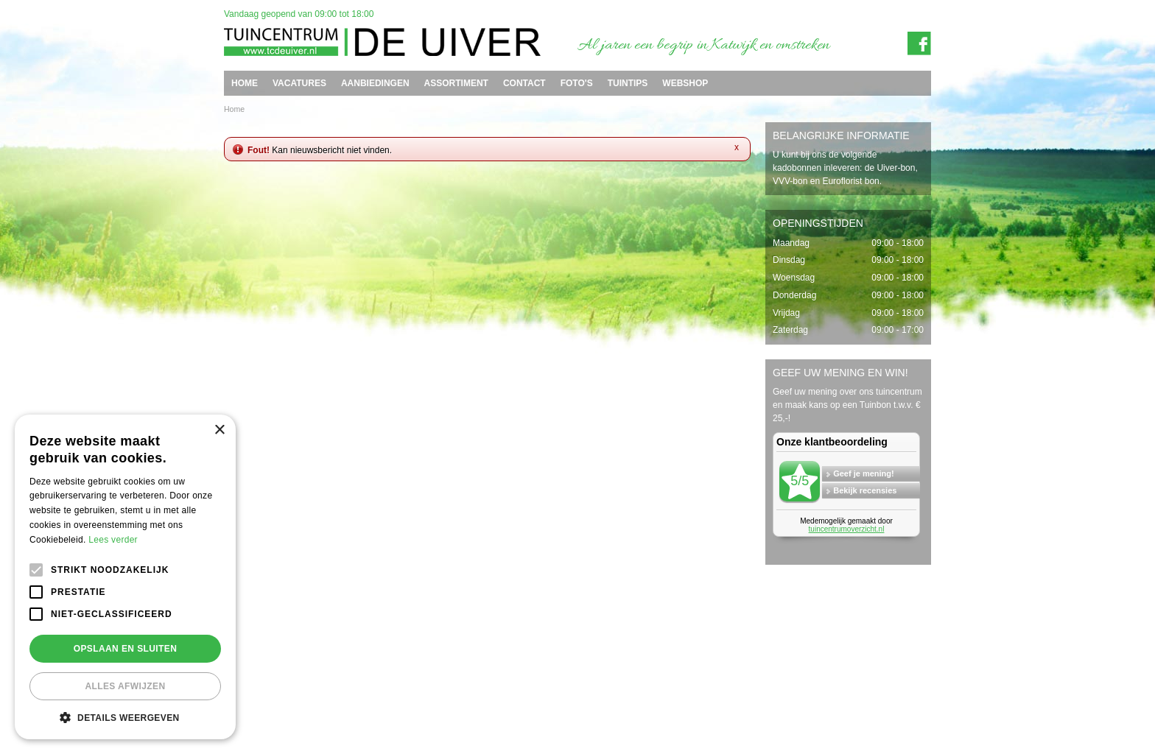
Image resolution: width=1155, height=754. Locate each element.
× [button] (219, 430)
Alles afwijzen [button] (125, 686)
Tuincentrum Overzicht (897, 712)
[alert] (125, 577)
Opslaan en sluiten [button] (126, 649)
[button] (125, 717)
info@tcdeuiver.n (564, 687)
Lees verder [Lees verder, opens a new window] (113, 540)
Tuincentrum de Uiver (258, 687)
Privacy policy (913, 700)
